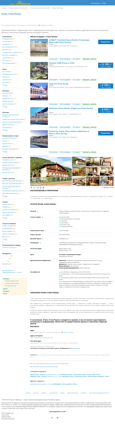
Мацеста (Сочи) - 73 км (69, 374)
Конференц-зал (9, 160)
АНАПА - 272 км (72, 384)
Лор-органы (7, 127)
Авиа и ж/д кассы (9, 212)
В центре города (9, 247)
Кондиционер (8, 39)
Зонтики (6, 82)
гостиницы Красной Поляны (41, 363)
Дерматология (8, 125)
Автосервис (7, 215)
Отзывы (6, 291)
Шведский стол (9, 98)
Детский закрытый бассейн (13, 181)
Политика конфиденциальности (99, 393)
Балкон (6, 237)
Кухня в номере (9, 104)
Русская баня (8, 144)
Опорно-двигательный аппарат (10, 116)
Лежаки (6, 77)
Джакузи (6, 146)
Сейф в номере (9, 226)
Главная (27, 393)
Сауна (5, 141)
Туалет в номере (9, 234)
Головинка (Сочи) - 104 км (54, 376)
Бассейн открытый (10, 138)
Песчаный (7, 72)
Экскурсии (7, 207)
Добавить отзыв (107, 187)
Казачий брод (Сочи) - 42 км (52, 374)
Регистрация (95, 3)
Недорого (7, 44)
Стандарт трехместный (12, 283)
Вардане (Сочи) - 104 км (38, 376)
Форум (62, 393)
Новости (44, 393)
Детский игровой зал (10, 193)
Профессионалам (72, 393)
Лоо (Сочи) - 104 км (86, 376)
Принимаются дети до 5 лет (13, 191)
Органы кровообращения (12, 122)
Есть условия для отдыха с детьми (11, 187)
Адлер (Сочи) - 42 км (36, 374)
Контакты (36, 393)
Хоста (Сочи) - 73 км (84, 374)
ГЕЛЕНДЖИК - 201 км (59, 384)
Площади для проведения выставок (11, 169)
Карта (5, 289)
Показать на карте (45, 25)
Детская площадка (10, 55)
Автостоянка (8, 204)
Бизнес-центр (8, 172)
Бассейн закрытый (10, 149)
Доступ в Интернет (10, 210)
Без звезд (7, 264)
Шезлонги (7, 80)
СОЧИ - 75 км (95, 374)
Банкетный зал (8, 165)
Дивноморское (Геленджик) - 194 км (41, 384)
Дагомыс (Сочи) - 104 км (71, 376)
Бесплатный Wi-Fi (10, 47)
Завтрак (6, 96)
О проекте (83, 393)
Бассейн (6, 50)
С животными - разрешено (12, 52)
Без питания (7, 93)
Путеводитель (53, 393)
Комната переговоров (11, 162)
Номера (6, 279)
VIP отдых (6, 60)
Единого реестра (75, 348)
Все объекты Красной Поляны (39, 156)
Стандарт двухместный (12, 281)
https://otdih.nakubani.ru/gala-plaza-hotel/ (41, 337)
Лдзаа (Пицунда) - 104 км (101, 376)
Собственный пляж (10, 74)
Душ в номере (8, 231)
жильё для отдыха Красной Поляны (43, 367)
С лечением (7, 42)
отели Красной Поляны (58, 363)
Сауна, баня (8, 58)
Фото (5, 294)
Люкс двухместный (10, 286)
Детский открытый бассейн (13, 183)
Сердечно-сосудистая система (14, 119)
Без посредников (9, 63)
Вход (104, 3)
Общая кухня (8, 101)
